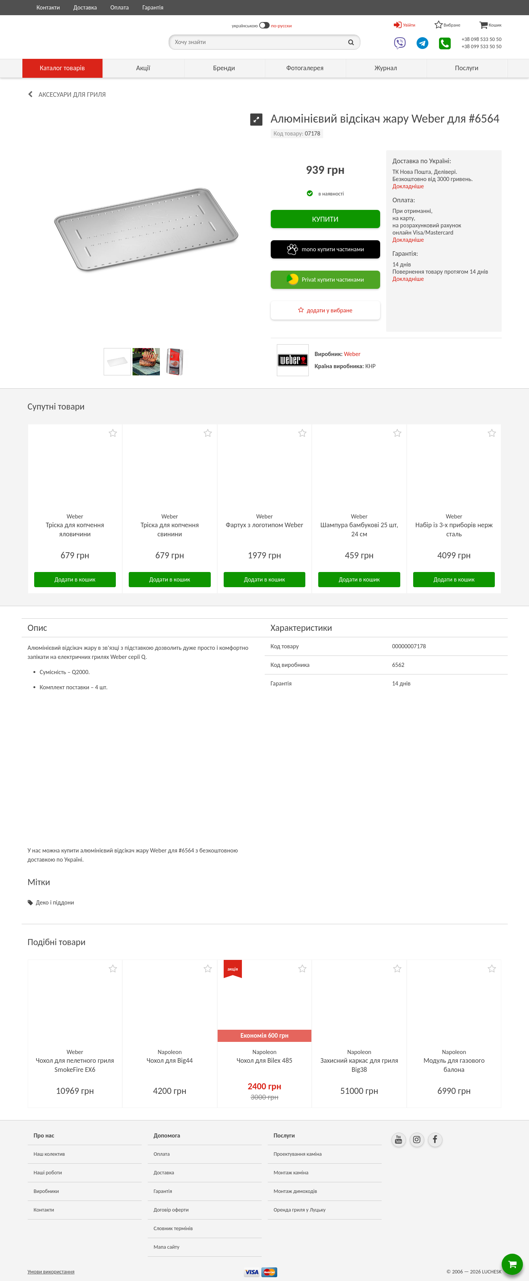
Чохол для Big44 (170, 1060)
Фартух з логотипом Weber (264, 525)
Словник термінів (173, 1228)
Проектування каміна (298, 1154)
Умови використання (51, 1271)
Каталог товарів (62, 68)
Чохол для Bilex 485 (264, 1060)
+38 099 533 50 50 (482, 46)
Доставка (85, 7)
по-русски (281, 25)
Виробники (46, 1191)
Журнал (385, 68)
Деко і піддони (55, 902)
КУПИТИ (325, 219)
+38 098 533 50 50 (482, 39)
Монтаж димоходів (295, 1191)
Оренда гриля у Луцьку (300, 1210)
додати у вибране (329, 310)
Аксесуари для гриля (72, 94)
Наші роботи (48, 1172)
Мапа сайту (167, 1247)
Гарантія (152, 7)
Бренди (224, 68)
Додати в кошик (74, 579)
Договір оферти (171, 1210)
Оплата (120, 7)
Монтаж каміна (291, 1172)
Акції (143, 68)
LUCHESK (491, 1271)
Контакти (48, 7)
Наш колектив (49, 1154)
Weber (352, 354)
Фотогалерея (305, 68)
